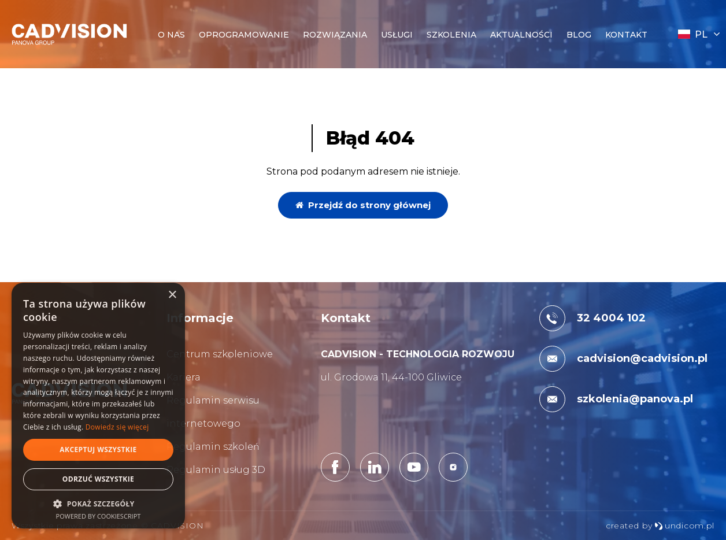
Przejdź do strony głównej (363, 204)
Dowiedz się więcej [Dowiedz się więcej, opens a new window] (117, 427)
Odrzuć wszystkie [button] (98, 479)
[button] (98, 503)
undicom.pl (684, 525)
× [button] (172, 295)
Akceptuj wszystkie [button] (98, 449)
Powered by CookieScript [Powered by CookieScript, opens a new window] (98, 516)
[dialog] (98, 405)
